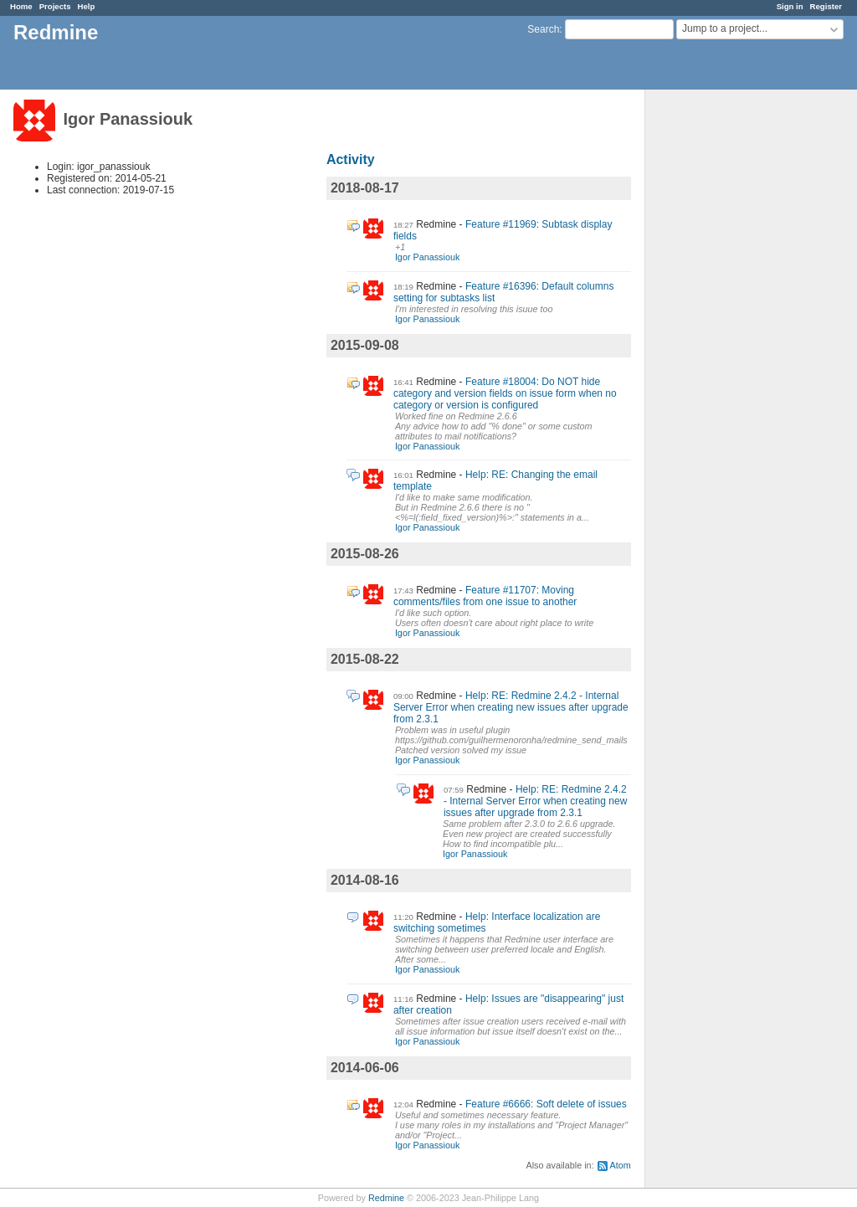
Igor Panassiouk (427, 257)
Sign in (790, 6)
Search (543, 29)
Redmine (386, 1198)
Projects (55, 6)
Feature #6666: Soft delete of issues (546, 1104)
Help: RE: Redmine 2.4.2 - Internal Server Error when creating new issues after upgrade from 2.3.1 (511, 707)
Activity (350, 159)
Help (86, 6)
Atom (620, 1165)
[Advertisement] (729, 352)
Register (826, 6)
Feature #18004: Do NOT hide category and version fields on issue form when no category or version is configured (505, 393)
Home (21, 6)
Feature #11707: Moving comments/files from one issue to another (485, 596)
